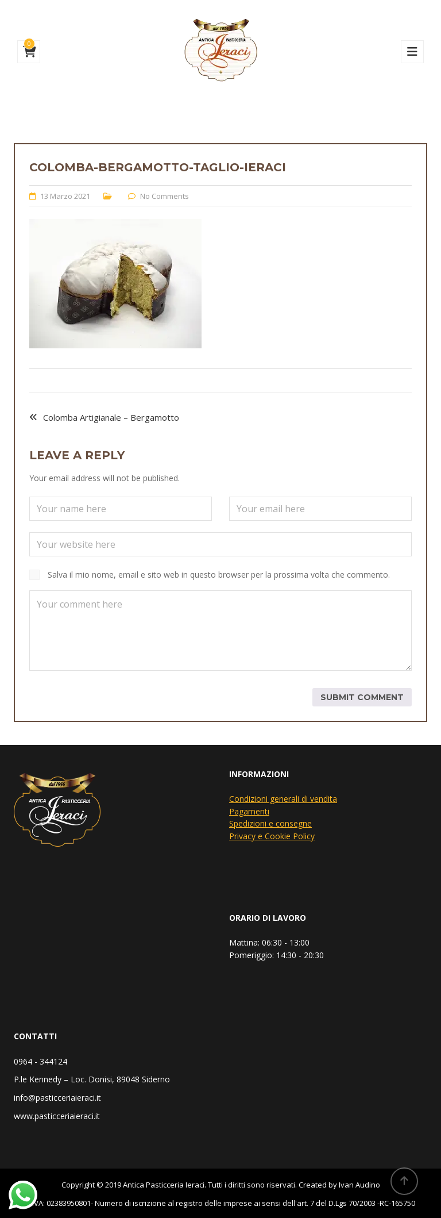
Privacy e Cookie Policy (272, 836)
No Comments (164, 196)
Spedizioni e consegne (270, 823)
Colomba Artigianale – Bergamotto (111, 417)
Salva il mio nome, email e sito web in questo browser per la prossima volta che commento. (219, 574)
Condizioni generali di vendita (283, 798)
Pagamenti (249, 811)
